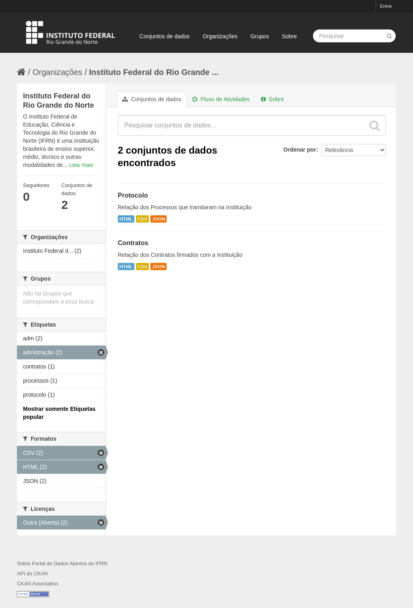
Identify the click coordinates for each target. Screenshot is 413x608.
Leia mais (81, 165)
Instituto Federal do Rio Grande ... (154, 72)
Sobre (289, 36)
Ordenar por (300, 149)
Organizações (219, 36)
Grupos (259, 36)
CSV (142, 219)
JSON (158, 219)
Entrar (386, 6)
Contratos (133, 242)
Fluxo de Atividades (220, 99)
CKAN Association (37, 584)
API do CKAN (32, 574)
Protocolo (133, 195)
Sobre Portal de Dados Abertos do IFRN (62, 563)
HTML (126, 219)
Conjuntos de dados (165, 36)
